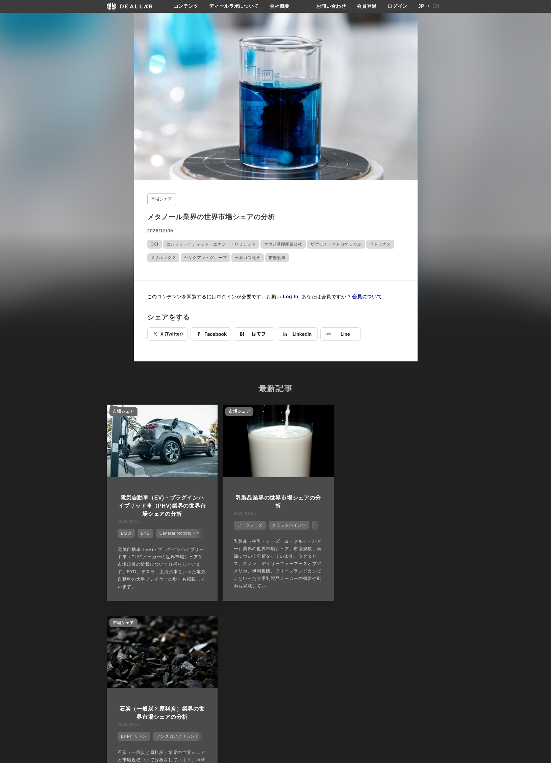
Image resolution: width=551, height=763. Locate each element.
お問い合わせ (331, 6)
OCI (154, 243)
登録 (390, 656)
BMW (126, 533)
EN (436, 6)
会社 (281, 656)
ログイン (397, 6)
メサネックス (163, 257)
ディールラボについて (234, 6)
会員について (367, 296)
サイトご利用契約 (346, 656)
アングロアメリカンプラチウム (414, 525)
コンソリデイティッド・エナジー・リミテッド (211, 243)
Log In (290, 296)
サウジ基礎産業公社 (283, 243)
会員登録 (367, 6)
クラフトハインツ (287, 525)
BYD (145, 533)
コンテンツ (186, 6)
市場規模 (277, 257)
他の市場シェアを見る (275, 622)
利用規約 (340, 681)
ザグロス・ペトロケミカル (335, 243)
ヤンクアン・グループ (205, 257)
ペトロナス (380, 243)
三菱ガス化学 (247, 257)
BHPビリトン (362, 525)
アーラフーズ (247, 525)
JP (421, 6)
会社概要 (280, 6)
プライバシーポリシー (353, 668)
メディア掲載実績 (295, 681)
